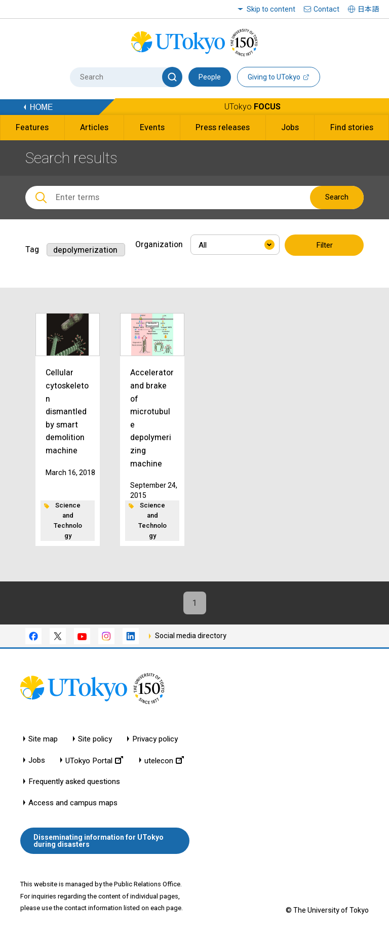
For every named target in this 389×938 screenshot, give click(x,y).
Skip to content (271, 9)
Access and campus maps (73, 803)
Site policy (95, 739)
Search (336, 197)
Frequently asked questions (74, 782)
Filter (324, 245)
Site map (43, 739)
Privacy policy (155, 739)
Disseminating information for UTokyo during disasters (98, 840)
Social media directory (190, 636)
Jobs (36, 760)
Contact (326, 9)
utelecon (164, 760)
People (210, 77)
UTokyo (252, 106)
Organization (159, 244)
